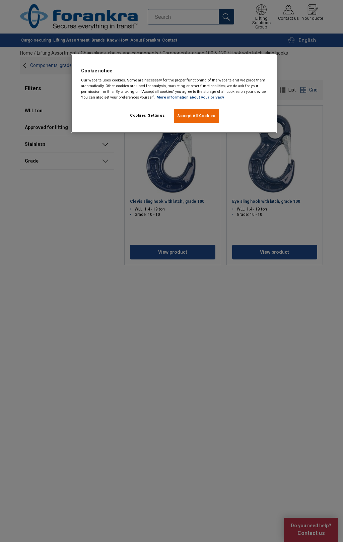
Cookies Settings (147, 115)
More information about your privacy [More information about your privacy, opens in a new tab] (190, 97)
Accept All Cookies (196, 115)
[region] (174, 93)
